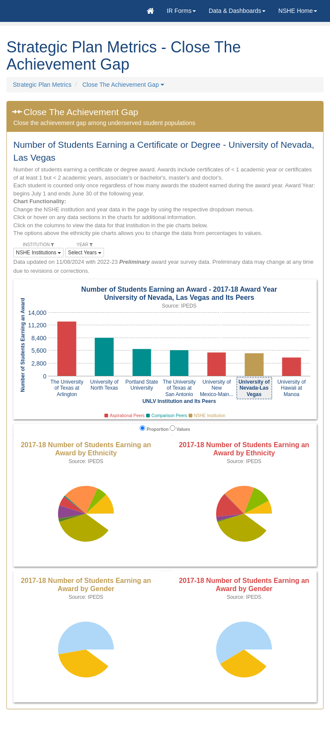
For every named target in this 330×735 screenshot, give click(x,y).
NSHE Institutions (38, 253)
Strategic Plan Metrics (42, 84)
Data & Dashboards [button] (237, 10)
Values (180, 428)
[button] (181, 10)
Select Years (84, 253)
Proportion (154, 428)
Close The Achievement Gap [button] (123, 84)
